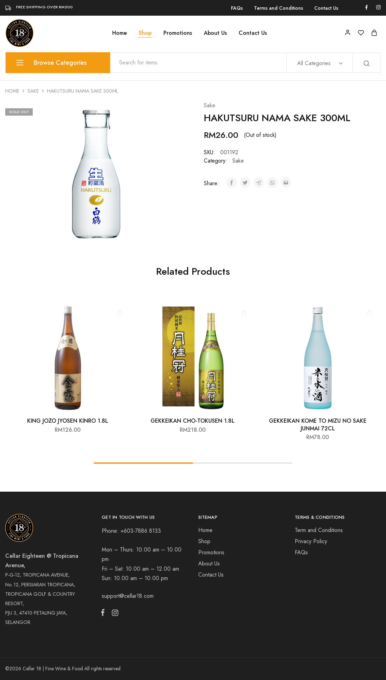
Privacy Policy (311, 541)
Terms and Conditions (278, 8)
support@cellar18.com (128, 596)
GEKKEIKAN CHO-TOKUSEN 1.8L (192, 421)
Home (119, 33)
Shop (145, 33)
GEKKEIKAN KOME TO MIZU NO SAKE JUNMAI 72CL (317, 424)
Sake (33, 90)
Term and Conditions (319, 530)
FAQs (237, 8)
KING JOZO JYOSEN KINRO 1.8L (67, 421)
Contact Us (326, 8)
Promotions (177, 33)
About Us (215, 33)
